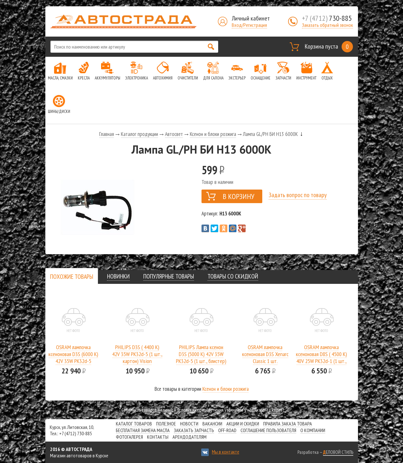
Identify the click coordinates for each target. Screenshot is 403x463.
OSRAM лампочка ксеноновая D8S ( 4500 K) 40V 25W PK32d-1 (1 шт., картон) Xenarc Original (321, 357)
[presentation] (72, 276)
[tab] (71, 276)
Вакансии (212, 423)
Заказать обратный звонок (327, 25)
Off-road (227, 430)
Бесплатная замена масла (143, 430)
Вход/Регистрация (249, 25)
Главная (106, 134)
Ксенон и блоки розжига (213, 134)
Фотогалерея (129, 437)
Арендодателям (190, 437)
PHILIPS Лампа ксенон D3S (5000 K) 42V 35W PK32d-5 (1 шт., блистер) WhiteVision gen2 (201, 357)
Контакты (157, 437)
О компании (312, 430)
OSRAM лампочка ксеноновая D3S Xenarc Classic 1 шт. (265, 354)
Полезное (166, 423)
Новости (189, 423)
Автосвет (174, 134)
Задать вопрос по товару (298, 195)
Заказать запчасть (194, 430)
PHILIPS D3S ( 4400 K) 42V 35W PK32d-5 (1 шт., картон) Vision (137, 354)
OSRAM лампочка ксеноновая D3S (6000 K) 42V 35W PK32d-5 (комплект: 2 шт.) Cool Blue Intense (73, 360)
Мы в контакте (225, 451)
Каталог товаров (134, 423)
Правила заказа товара (287, 423)
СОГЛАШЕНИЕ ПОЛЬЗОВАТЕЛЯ (268, 430)
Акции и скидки (242, 423)
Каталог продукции (139, 134)
